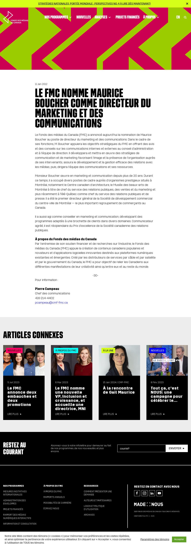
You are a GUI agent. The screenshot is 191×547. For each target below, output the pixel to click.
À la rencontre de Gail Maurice (119, 390)
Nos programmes (59, 17)
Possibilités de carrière (57, 503)
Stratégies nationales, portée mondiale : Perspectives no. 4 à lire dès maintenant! (94, 3)
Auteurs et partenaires (98, 500)
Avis (152, 516)
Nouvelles (83, 17)
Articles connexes (33, 335)
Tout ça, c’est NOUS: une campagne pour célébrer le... (167, 394)
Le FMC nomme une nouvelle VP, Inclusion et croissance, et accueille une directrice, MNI (71, 398)
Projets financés (128, 17)
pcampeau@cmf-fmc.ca (51, 303)
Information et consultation (19, 524)
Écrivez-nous (51, 508)
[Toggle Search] (185, 17)
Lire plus (12, 414)
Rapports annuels (54, 497)
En (178, 17)
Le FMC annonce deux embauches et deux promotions (22, 396)
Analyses (103, 17)
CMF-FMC (123, 382)
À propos (151, 17)
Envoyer (175, 448)
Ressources (91, 486)
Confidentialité (141, 516)
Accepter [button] (179, 539)
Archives (89, 515)
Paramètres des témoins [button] (154, 539)
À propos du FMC (53, 486)
